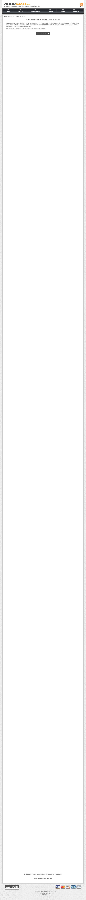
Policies (63, 11)
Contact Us (76, 11)
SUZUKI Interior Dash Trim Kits (18, 16)
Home (8, 11)
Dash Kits (20, 11)
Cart (81, 6)
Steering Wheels (35, 11)
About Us (50, 11)
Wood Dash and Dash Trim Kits (43, 878)
